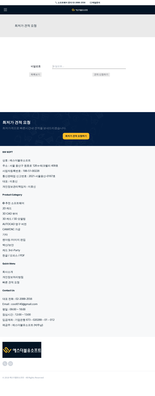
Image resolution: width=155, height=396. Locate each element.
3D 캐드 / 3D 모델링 (14, 219)
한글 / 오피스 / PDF (13, 255)
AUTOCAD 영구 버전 (14, 224)
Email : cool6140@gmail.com (20, 304)
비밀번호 (36, 66)
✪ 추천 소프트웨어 (13, 203)
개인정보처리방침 (12, 277)
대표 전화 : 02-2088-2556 (17, 299)
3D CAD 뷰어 (10, 213)
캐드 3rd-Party (11, 250)
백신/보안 (8, 245)
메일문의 (94, 2)
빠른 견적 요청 (10, 282)
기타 (5, 234)
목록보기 (35, 74)
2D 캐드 (7, 208)
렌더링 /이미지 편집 (14, 240)
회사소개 (7, 272)
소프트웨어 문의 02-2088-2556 (70, 2)
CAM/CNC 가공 (11, 229)
